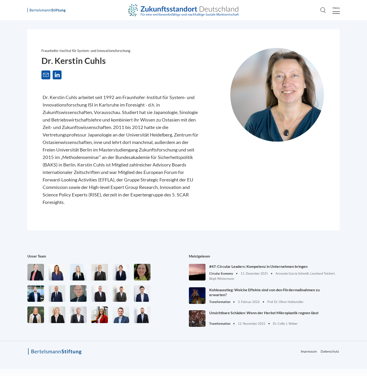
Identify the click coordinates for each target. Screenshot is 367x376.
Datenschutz (330, 351)
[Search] (323, 10)
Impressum (309, 351)
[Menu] (336, 10)
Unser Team (36, 256)
